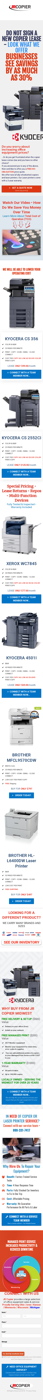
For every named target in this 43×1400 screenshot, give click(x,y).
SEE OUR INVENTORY (21, 942)
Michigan (35, 1307)
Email (7, 1332)
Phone (7, 1322)
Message (4, 1342)
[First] (11, 1316)
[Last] (31, 1316)
